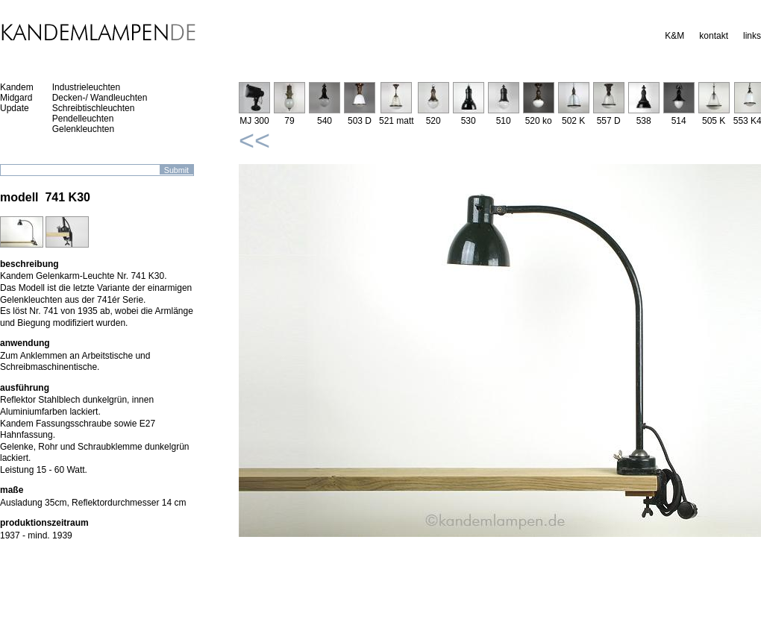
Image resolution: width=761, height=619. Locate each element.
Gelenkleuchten (83, 129)
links (752, 36)
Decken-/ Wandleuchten (100, 97)
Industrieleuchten (86, 87)
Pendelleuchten (83, 118)
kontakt (713, 36)
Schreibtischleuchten (93, 108)
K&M (674, 36)
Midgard (16, 97)
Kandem (17, 87)
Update (14, 108)
